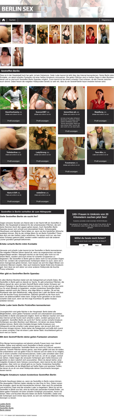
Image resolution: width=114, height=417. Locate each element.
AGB (13, 415)
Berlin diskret (5, 410)
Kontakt (29, 415)
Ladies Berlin (5, 404)
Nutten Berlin (5, 406)
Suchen (12, 20)
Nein (97, 245)
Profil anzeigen (14, 121)
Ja (83, 245)
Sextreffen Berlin (7, 408)
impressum (34, 415)
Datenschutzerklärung (21, 415)
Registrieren (107, 20)
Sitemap (10, 415)
